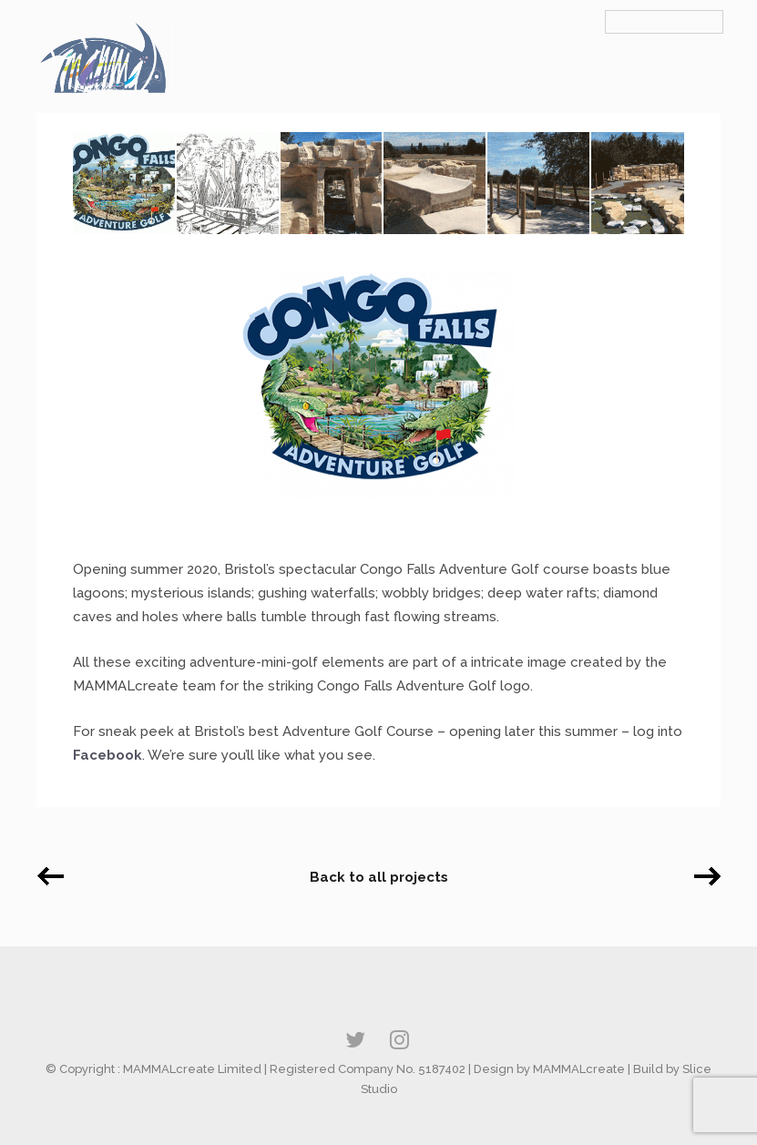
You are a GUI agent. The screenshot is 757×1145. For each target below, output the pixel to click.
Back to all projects (379, 877)
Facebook (107, 755)
